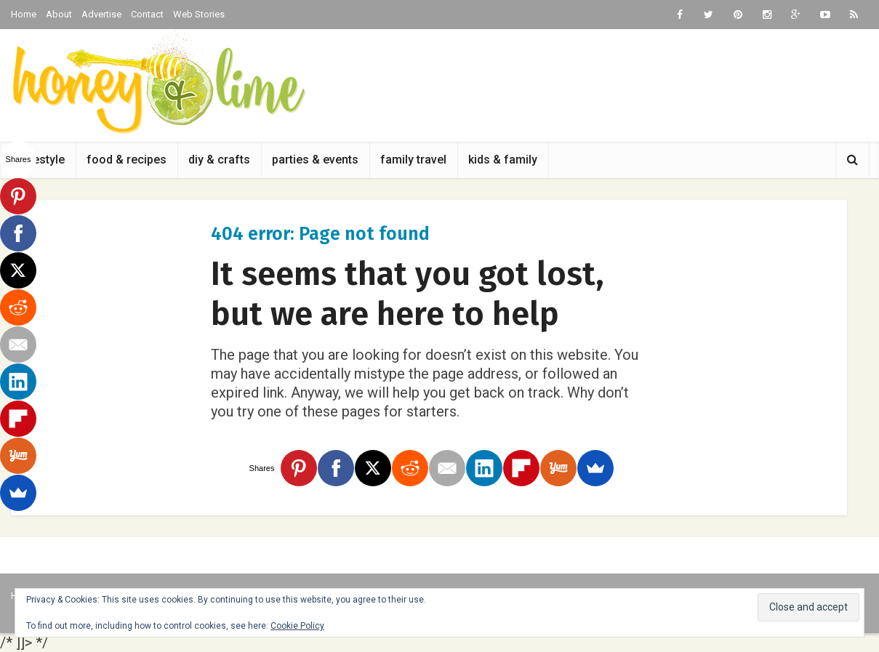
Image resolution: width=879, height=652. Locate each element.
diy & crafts (219, 159)
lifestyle (43, 159)
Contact (147, 14)
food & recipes (126, 159)
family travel (413, 159)
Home (23, 14)
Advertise (101, 14)
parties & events (315, 159)
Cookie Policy (297, 626)
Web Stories (199, 14)
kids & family (502, 159)
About (59, 14)
